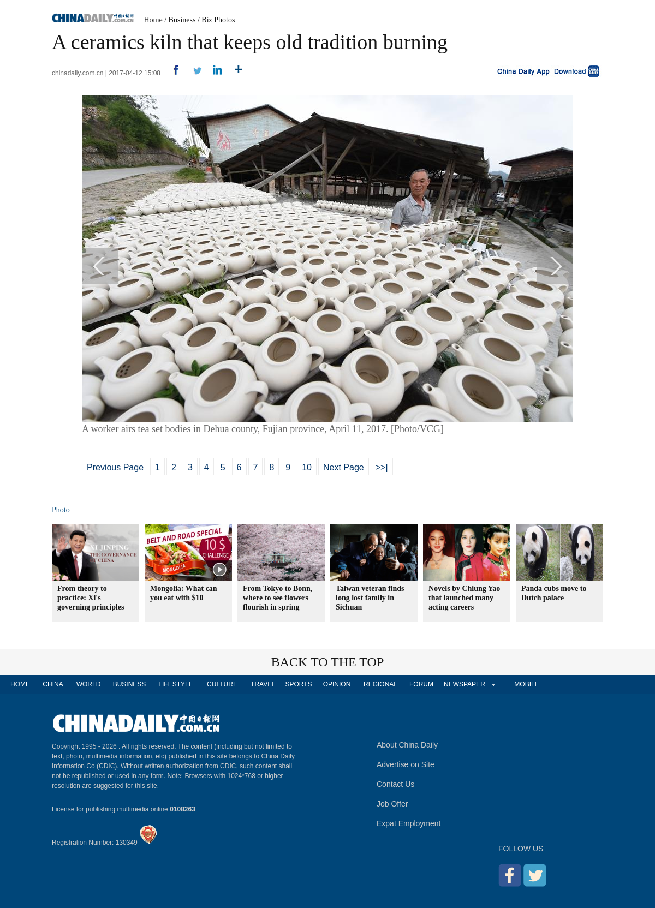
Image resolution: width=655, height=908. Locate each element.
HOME (20, 684)
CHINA (53, 684)
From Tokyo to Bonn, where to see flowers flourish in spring (277, 597)
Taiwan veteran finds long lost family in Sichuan (370, 597)
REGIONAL (380, 684)
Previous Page (115, 467)
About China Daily (407, 744)
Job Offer (392, 803)
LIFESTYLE (175, 684)
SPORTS (298, 684)
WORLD (88, 684)
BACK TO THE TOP (327, 662)
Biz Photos (218, 20)
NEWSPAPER (464, 684)
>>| (382, 467)
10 (307, 467)
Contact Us (395, 784)
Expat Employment (409, 823)
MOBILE (526, 684)
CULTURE (222, 684)
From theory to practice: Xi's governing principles (90, 597)
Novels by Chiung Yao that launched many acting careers (464, 597)
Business (182, 20)
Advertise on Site (405, 764)
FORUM (421, 684)
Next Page (343, 467)
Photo (61, 510)
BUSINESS (129, 684)
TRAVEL (263, 684)
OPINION (337, 684)
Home (153, 20)
